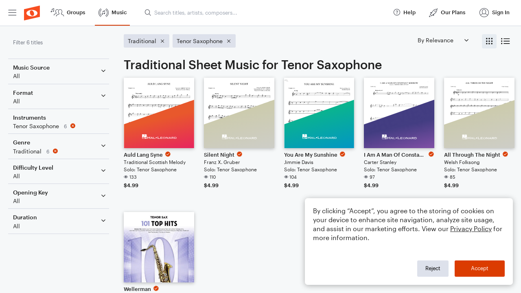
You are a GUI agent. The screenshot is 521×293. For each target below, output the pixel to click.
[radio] (489, 41)
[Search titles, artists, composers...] (265, 12)
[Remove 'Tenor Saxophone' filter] (60, 125)
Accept (479, 268)
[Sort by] (443, 40)
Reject (432, 268)
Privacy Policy (471, 228)
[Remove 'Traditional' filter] (60, 151)
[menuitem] (12, 13)
